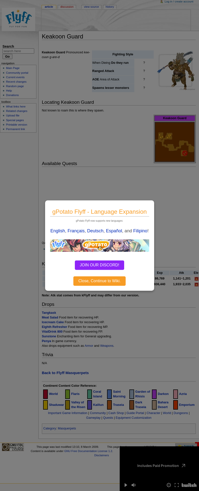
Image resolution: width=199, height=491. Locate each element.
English (57, 230)
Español (114, 230)
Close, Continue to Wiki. (99, 281)
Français (76, 230)
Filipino (140, 230)
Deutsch (95, 230)
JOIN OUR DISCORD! (99, 265)
